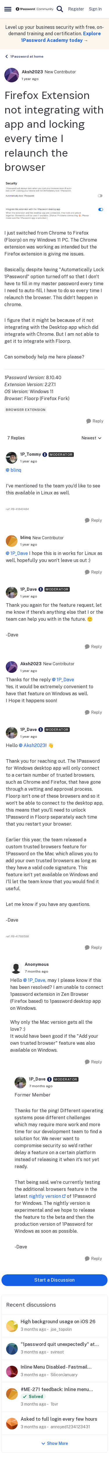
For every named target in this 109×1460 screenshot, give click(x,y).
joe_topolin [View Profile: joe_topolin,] (61, 1329)
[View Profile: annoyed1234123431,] (12, 1423)
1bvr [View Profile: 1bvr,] (54, 1404)
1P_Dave (19, 553)
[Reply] (95, 421)
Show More (54, 1443)
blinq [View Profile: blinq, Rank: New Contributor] (25, 537)
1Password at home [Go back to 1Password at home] (23, 56)
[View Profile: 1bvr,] (12, 1394)
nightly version (45, 1196)
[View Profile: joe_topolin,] (12, 1326)
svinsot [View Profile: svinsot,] (57, 1352)
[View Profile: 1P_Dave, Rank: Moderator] (11, 592)
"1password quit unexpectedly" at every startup (58, 1345)
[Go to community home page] (34, 9)
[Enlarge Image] (54, 189)
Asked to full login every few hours (59, 1419)
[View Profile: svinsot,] (12, 1349)
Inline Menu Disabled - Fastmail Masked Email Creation (54, 1367)
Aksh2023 (34, 745)
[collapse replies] (54, 450)
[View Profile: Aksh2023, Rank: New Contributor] (11, 75)
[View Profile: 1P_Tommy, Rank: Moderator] (11, 458)
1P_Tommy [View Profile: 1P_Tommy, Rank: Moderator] (30, 454)
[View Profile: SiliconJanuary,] (12, 1371)
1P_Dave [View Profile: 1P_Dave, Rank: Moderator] (28, 589)
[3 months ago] (33, 1329)
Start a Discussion (54, 1280)
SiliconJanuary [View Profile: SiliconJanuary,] (64, 1374)
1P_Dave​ (36, 980)
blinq (15, 470)
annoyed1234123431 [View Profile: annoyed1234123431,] (70, 1426)
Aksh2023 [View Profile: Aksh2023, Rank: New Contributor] (32, 72)
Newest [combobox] (91, 438)
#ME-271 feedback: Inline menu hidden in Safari (55, 1390)
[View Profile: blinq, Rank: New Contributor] (11, 541)
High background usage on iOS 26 (58, 1321)
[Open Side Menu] (7, 9)
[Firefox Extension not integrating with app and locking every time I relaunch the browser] (28, 461)
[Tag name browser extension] (25, 410)
